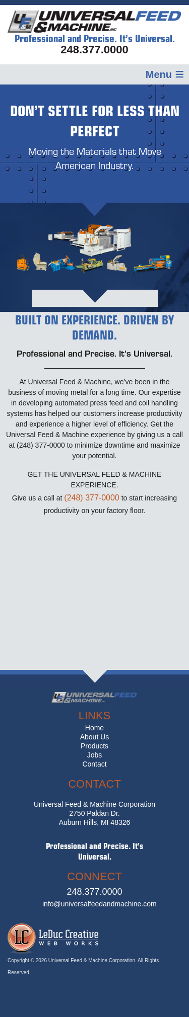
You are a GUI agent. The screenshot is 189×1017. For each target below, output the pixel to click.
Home (94, 728)
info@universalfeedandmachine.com (99, 904)
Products (94, 746)
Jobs (94, 755)
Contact (94, 764)
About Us (94, 737)
